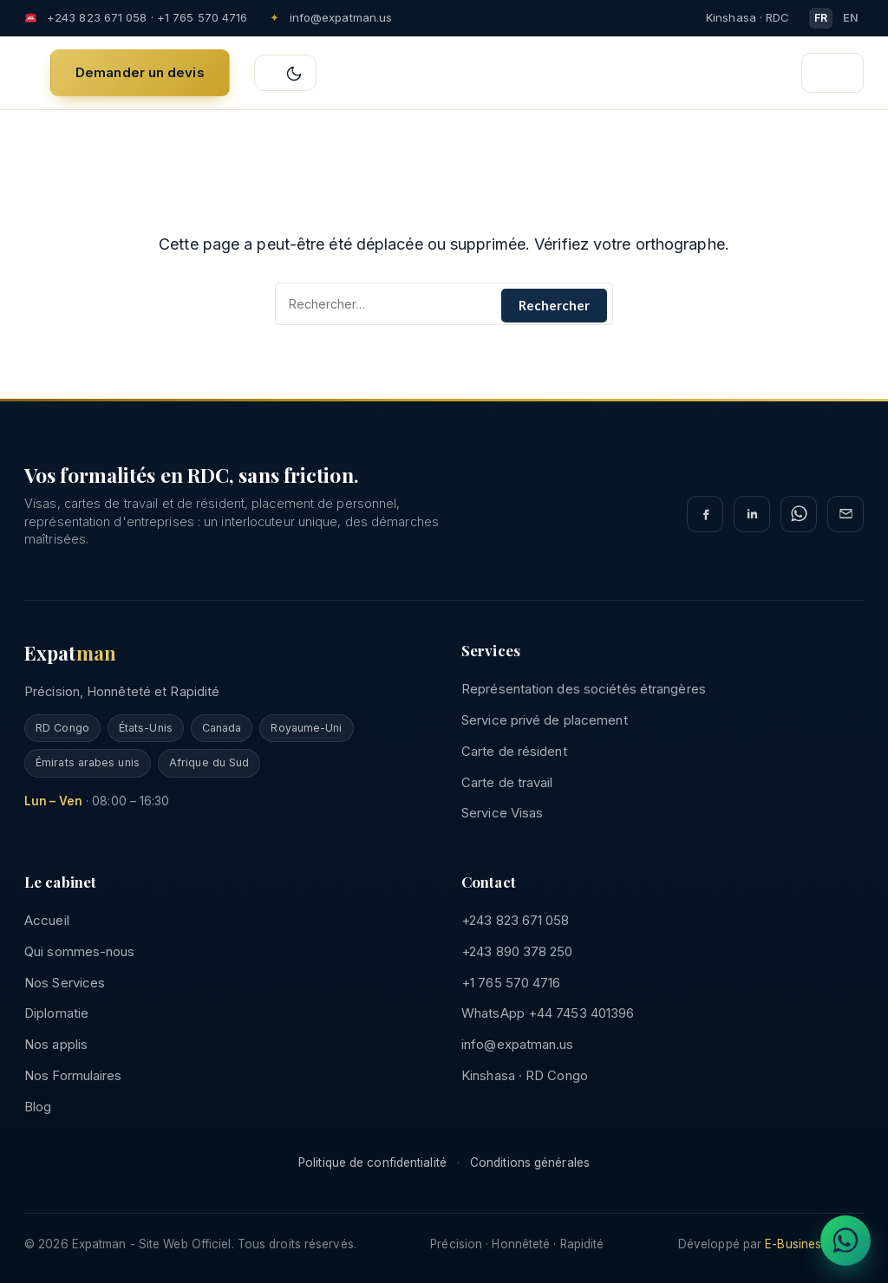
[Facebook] (705, 514)
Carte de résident (514, 751)
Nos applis (56, 1044)
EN (851, 17)
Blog (37, 1106)
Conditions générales (530, 1162)
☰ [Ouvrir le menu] (838, 74)
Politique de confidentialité (372, 1162)
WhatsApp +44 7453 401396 (547, 1013)
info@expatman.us (341, 17)
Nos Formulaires (73, 1075)
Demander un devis (140, 72)
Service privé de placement (544, 720)
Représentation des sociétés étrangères (583, 689)
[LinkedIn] (752, 514)
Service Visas (502, 812)
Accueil (46, 920)
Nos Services (64, 982)
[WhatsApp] (798, 514)
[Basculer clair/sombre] (285, 73)
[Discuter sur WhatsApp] (845, 1240)
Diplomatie (56, 1013)
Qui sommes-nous (79, 951)
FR (820, 17)
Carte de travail (507, 782)
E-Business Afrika (814, 1244)
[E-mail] (845, 514)
